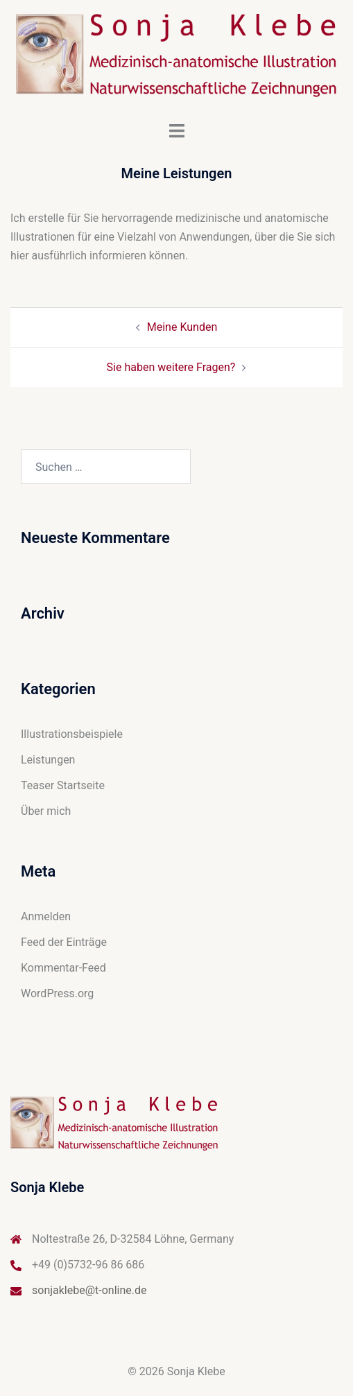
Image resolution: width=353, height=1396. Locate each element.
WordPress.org (57, 993)
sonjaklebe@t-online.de (89, 1290)
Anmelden (46, 916)
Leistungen (48, 759)
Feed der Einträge (64, 942)
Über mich (46, 811)
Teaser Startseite (63, 785)
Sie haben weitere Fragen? (171, 367)
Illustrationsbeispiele (72, 734)
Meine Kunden (182, 327)
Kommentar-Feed (63, 967)
